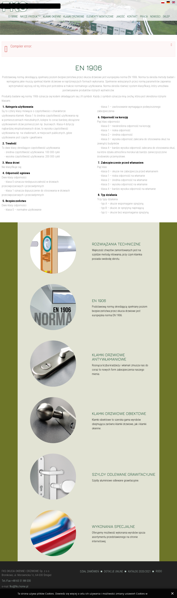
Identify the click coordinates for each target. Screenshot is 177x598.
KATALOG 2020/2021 (139, 571)
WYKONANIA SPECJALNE (113, 526)
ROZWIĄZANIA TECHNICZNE (116, 244)
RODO (159, 571)
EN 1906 (88, 67)
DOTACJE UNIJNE (113, 571)
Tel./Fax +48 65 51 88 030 (16, 580)
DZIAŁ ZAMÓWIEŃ (89, 571)
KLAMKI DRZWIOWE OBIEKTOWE (119, 413)
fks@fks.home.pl (19, 586)
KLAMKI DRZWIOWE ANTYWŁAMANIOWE (109, 356)
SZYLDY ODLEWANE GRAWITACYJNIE (123, 474)
